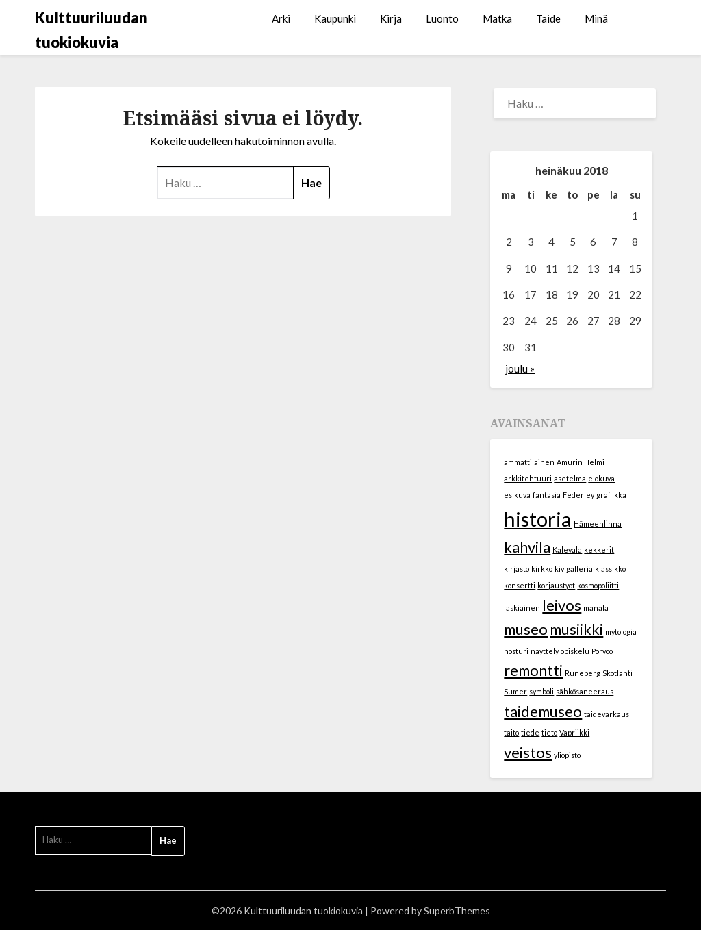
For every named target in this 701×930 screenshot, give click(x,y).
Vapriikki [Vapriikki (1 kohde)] (574, 732)
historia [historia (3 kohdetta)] (538, 519)
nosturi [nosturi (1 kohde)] (516, 650)
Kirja (391, 18)
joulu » (520, 368)
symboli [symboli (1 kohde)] (541, 691)
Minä (596, 18)
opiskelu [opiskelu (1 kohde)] (575, 650)
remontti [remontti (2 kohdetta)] (533, 670)
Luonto (442, 18)
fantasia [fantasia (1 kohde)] (547, 494)
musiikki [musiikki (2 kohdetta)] (576, 629)
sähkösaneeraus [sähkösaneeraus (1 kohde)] (584, 691)
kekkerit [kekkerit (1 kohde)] (599, 549)
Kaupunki (335, 18)
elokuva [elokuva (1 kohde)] (601, 478)
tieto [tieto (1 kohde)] (549, 732)
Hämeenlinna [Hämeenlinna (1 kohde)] (598, 523)
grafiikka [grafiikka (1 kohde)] (611, 494)
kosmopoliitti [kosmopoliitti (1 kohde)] (598, 585)
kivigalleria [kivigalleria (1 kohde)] (574, 568)
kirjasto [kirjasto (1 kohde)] (516, 568)
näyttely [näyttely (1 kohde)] (545, 650)
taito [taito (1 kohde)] (511, 732)
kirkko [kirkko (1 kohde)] (541, 568)
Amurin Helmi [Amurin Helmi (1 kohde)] (580, 461)
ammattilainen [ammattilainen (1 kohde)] (529, 461)
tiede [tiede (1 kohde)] (530, 732)
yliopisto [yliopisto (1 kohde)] (567, 755)
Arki (281, 18)
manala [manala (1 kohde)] (596, 607)
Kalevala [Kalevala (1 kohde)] (567, 549)
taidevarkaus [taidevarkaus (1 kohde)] (606, 713)
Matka (497, 18)
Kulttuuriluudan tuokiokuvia (91, 29)
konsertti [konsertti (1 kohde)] (519, 585)
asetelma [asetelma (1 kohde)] (570, 478)
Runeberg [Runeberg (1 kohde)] (582, 672)
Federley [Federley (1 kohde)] (578, 494)
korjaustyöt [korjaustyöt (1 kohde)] (556, 585)
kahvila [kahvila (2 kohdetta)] (527, 547)
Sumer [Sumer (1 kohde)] (515, 691)
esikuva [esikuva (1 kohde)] (517, 494)
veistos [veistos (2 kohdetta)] (528, 752)
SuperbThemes (457, 910)
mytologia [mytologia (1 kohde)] (621, 631)
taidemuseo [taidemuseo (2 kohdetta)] (543, 711)
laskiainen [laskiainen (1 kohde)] (522, 607)
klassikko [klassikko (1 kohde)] (610, 568)
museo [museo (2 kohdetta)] (526, 629)
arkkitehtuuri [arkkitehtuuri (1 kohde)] (528, 478)
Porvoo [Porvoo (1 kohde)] (602, 650)
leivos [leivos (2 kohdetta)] (561, 605)
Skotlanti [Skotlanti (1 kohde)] (617, 672)
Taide (548, 18)
